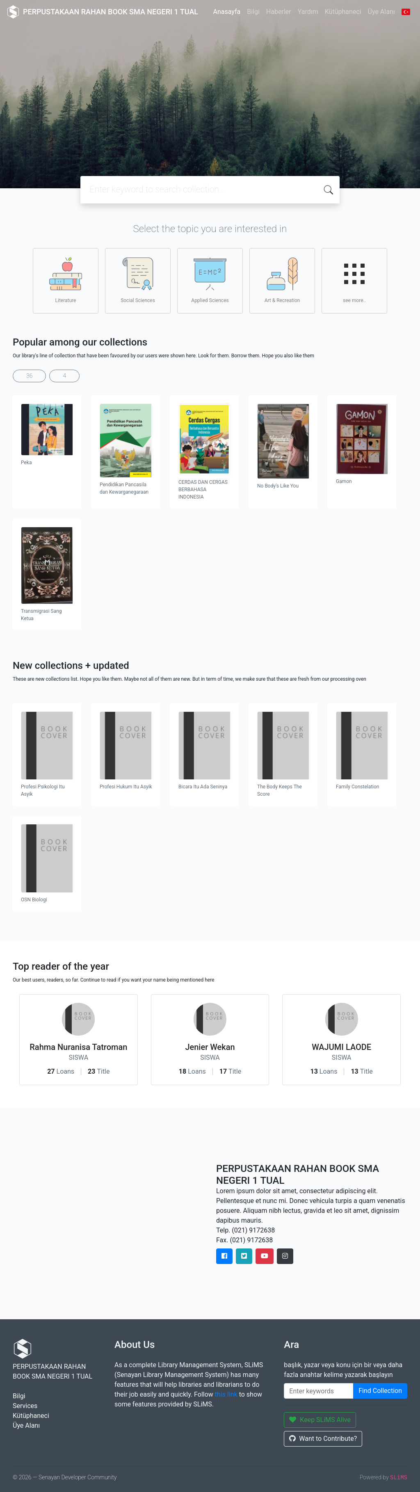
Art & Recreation (282, 280)
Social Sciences (138, 280)
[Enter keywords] (319, 1391)
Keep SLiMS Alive (320, 1420)
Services (25, 1406)
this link (226, 1394)
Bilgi (253, 12)
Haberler (278, 12)
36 (29, 375)
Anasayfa (226, 12)
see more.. (354, 280)
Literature (65, 280)
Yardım (308, 12)
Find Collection (380, 1391)
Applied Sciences (209, 280)
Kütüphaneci (343, 12)
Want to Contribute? (323, 1438)
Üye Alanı (381, 12)
